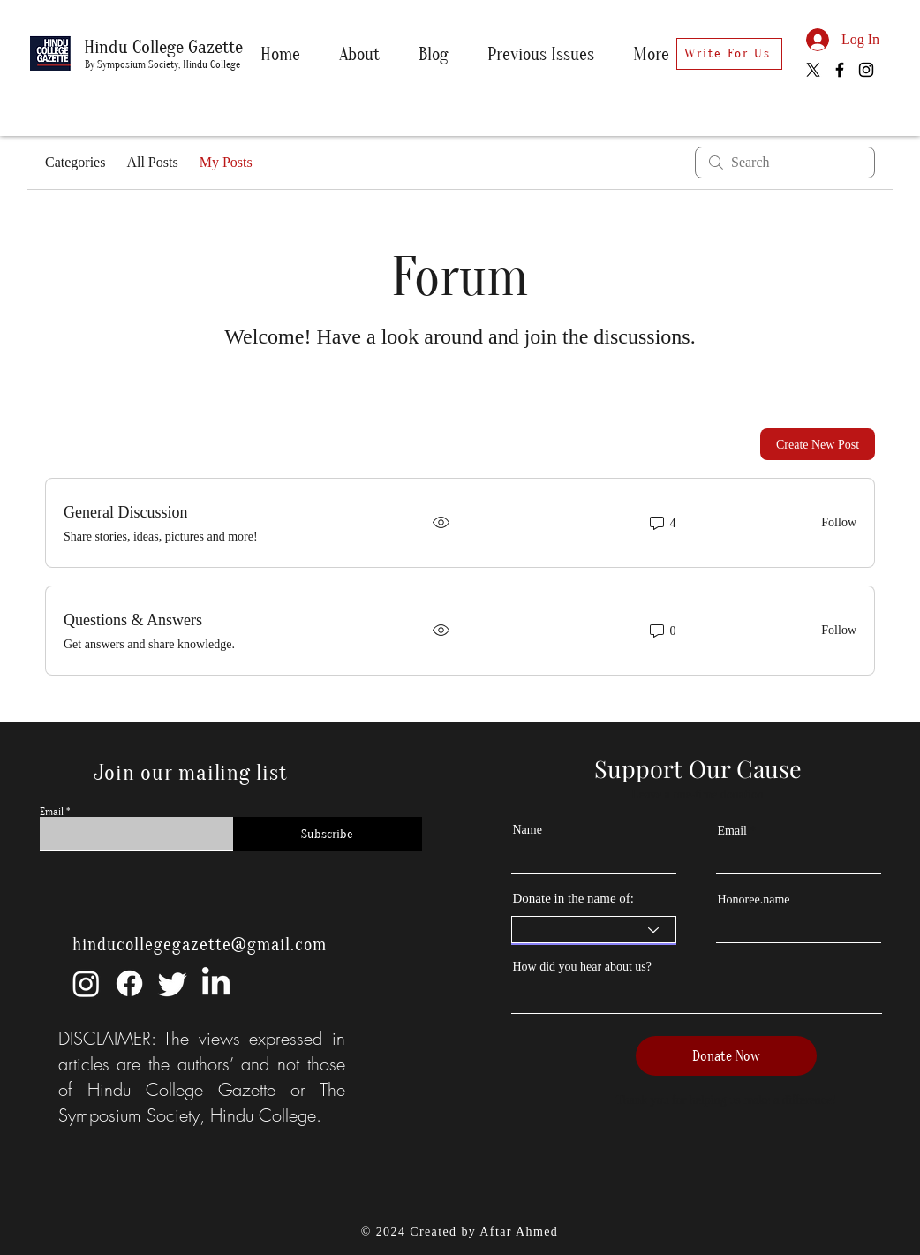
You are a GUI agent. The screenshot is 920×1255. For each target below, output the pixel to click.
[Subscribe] (327, 834)
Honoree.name (754, 900)
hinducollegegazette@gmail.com (199, 944)
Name (527, 830)
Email (52, 811)
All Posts (151, 162)
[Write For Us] (729, 54)
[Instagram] (866, 69)
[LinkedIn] (216, 983)
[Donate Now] (726, 1056)
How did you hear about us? (582, 967)
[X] (813, 69)
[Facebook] (839, 69)
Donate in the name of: (573, 898)
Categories (75, 162)
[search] (785, 162)
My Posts (226, 162)
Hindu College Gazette (163, 46)
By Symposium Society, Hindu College (162, 64)
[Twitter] (172, 983)
